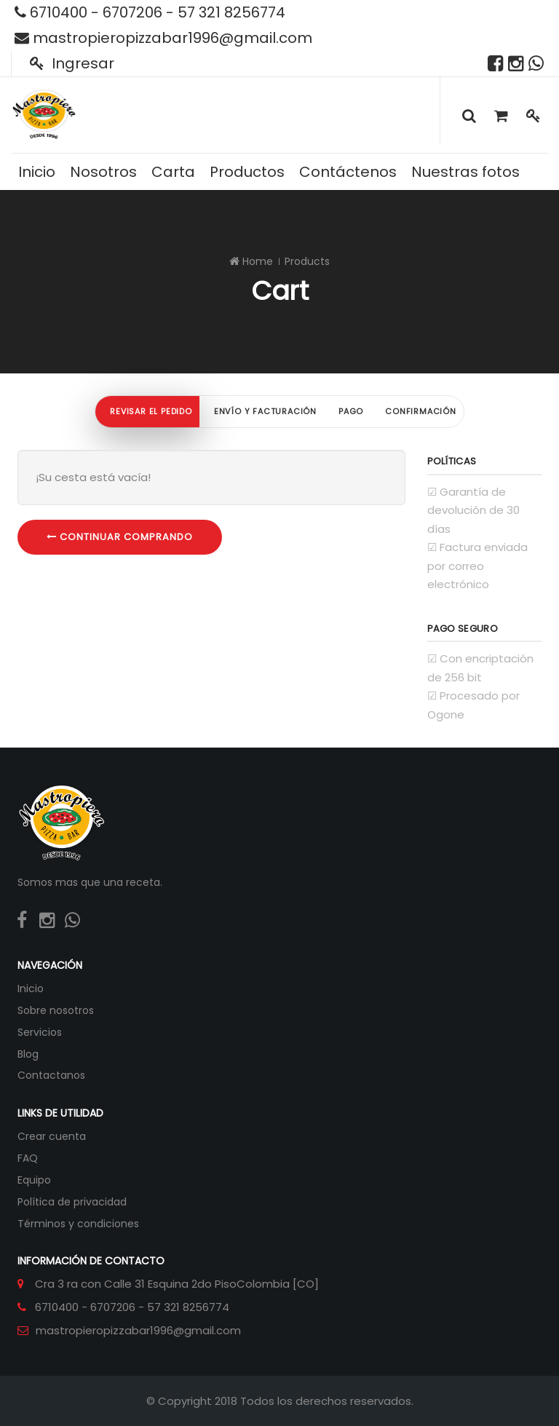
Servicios (39, 1032)
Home (257, 261)
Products (307, 261)
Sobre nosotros (55, 1010)
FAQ (27, 1158)
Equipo (34, 1180)
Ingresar (72, 63)
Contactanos (51, 1075)
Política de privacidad (72, 1202)
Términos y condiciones (78, 1223)
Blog (28, 1054)
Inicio (30, 988)
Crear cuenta (51, 1136)
